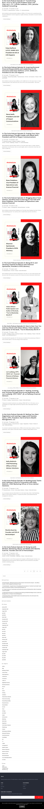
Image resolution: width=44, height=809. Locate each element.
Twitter (9, 207)
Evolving (5, 76)
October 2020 (4, 647)
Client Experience (5, 674)
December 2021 (5, 619)
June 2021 (4, 631)
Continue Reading (7, 18)
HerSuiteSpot (12, 556)
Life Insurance (31, 76)
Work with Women (25, 10)
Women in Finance (5, 751)
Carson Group (4, 672)
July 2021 (3, 629)
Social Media (4, 737)
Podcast (17, 10)
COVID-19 (5, 10)
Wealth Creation (5, 747)
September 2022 (5, 609)
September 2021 (5, 625)
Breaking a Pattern (11, 333)
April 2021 (4, 635)
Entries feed (4, 767)
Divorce (5, 400)
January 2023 (4, 607)
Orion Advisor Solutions (19, 490)
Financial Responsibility (12, 76)
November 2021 (5, 621)
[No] (42, 805)
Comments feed (5, 768)
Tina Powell (6, 8)
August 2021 (4, 627)
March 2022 (4, 617)
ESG (3, 688)
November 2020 (5, 645)
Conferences (4, 676)
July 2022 (3, 613)
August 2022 (4, 611)
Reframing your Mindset (6, 731)
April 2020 (4, 659)
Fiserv (25, 333)
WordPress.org (5, 769)
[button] (42, 3)
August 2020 (4, 651)
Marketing (12, 142)
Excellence (18, 141)
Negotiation (26, 423)
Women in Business (5, 749)
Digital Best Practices (6, 682)
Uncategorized (14, 207)
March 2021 (4, 637)
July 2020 (3, 653)
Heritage (3, 710)
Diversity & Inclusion (7, 141)
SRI (2, 739)
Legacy (21, 423)
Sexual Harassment (5, 735)
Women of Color (5, 753)
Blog (3, 668)
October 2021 (4, 623)
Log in (3, 765)
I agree (22, 806)
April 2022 (4, 615)
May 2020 (4, 657)
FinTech (26, 76)
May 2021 (4, 633)
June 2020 (4, 655)
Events (3, 690)
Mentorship (4, 721)
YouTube (27, 207)
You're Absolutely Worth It (11, 335)
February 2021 (4, 639)
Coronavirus (4, 678)
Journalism (4, 713)
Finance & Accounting (6, 698)
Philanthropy (4, 727)
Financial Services (11, 10)
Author (5, 333)
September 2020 (5, 649)
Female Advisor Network (6, 696)
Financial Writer (5, 704)
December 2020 (5, 643)
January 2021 (4, 641)
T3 (20, 10)
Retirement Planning (6, 733)
